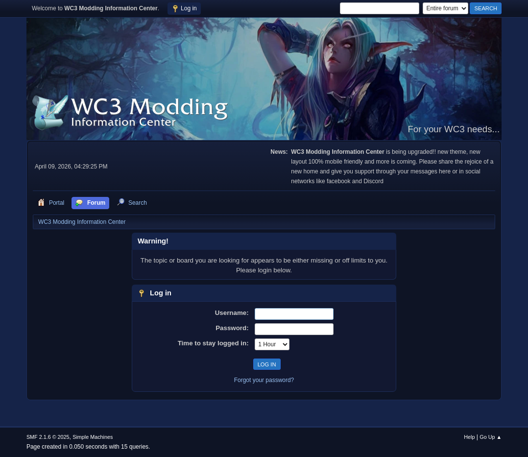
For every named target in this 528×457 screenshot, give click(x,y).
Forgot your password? (264, 380)
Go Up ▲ (491, 437)
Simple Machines (92, 437)
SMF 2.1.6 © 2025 (48, 437)
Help (469, 437)
